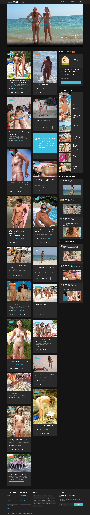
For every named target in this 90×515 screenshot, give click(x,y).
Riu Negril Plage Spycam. (18, 361)
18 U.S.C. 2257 (23, 503)
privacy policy (23, 495)
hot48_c (15, 140)
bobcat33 (15, 272)
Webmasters (23, 505)
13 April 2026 (45, 429)
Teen (45, 495)
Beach (53, 500)
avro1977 (15, 364)
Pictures (37, 53)
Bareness (12, 376)
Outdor (11, 99)
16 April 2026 (20, 88)
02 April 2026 (46, 346)
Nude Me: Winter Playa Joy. (19, 183)
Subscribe (78, 504)
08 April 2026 (44, 187)
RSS (8, 508)
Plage (37, 392)
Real (11, 199)
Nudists (43, 500)
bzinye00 (41, 346)
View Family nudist (15, 368)
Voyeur (39, 505)
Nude (35, 503)
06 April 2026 (20, 445)
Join (70, 82)
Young (35, 500)
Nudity (47, 498)
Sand (11, 151)
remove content (23, 500)
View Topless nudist (42, 190)
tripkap (14, 397)
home (51, 1)
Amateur (48, 503)
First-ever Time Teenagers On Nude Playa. (45, 340)
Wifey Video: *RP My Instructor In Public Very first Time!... (19, 132)
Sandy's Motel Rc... (42, 85)
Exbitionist (36, 498)
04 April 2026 (19, 397)
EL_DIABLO (15, 238)
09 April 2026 (21, 238)
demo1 (55, 1)
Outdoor (50, 495)
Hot (36, 100)
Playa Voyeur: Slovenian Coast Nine (76, 116)
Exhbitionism (12, 283)
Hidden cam (38, 286)
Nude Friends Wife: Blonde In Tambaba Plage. (45, 180)
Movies (37, 164)
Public (11, 322)
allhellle (40, 380)
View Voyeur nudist (16, 242)
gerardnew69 (41, 238)
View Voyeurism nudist (17, 92)
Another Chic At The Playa (76, 96)
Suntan (11, 53)
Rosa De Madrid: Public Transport (76, 106)
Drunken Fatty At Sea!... (18, 393)
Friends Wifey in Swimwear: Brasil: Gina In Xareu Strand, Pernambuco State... (18, 233)
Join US (38, 156)
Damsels (12, 408)
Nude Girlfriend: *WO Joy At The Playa (76, 136)
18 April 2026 (45, 380)
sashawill (41, 275)
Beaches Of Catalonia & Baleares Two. (18, 303)
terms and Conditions (24, 497)
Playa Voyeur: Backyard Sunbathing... (18, 439)
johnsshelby (41, 310)
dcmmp (14, 187)
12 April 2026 (20, 272)
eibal (40, 187)
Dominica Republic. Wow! (75, 127)
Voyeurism (42, 498)
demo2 (60, 1)
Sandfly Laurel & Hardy (75, 157)
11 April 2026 (21, 310)
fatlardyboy (41, 123)
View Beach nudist (41, 384)
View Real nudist (41, 349)
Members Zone (66, 1)
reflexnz (15, 88)
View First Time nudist (16, 314)
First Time (53, 498)
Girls (39, 500)
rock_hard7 (15, 310)
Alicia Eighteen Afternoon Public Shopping (76, 147)
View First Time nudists (42, 127)
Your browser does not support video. (45, 25)
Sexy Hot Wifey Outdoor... (44, 426)
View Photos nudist (41, 314)
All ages (11, 456)
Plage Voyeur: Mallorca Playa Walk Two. (18, 266)
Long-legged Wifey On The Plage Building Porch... (19, 81)
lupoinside (15, 445)
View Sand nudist (15, 275)
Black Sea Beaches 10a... (43, 120)
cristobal (40, 429)
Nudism (12, 48)
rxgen (40, 88)
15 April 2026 (19, 187)
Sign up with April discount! (76, 61)
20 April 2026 (20, 140)
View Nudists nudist (42, 92)
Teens (35, 505)
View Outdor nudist (16, 144)
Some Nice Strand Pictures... (41, 305)
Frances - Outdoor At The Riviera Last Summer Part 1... (44, 231)
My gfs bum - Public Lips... (18, 474)
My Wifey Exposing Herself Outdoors (75, 167)
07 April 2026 (47, 238)
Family (11, 250)
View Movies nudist (15, 191)
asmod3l (15, 479)
